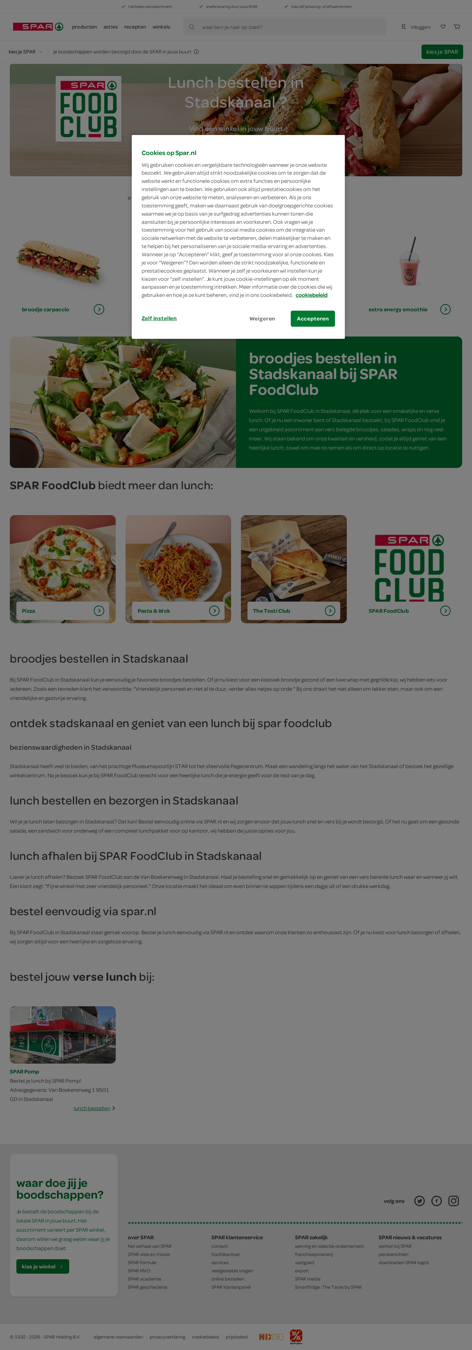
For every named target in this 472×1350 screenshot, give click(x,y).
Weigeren (262, 318)
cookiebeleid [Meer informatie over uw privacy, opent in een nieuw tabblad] (311, 295)
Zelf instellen (159, 318)
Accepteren (313, 318)
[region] (238, 237)
